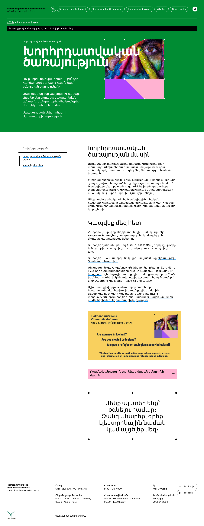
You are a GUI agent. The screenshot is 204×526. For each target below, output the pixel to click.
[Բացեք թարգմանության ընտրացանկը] (53, 9)
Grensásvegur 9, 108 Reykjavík (71, 488)
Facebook (186, 492)
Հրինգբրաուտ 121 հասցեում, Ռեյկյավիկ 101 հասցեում (131, 272)
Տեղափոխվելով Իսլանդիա (107, 9)
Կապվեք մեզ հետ (33, 165)
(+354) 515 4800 (113, 488)
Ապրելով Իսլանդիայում (72, 9)
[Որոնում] (195, 9)
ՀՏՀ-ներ (161, 9)
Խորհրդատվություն (139, 9)
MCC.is (10, 22)
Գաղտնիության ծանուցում (70, 516)
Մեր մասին (187, 486)
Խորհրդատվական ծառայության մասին (42, 158)
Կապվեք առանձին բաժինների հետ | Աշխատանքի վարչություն (130, 298)
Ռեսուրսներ (179, 9)
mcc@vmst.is (160, 488)
